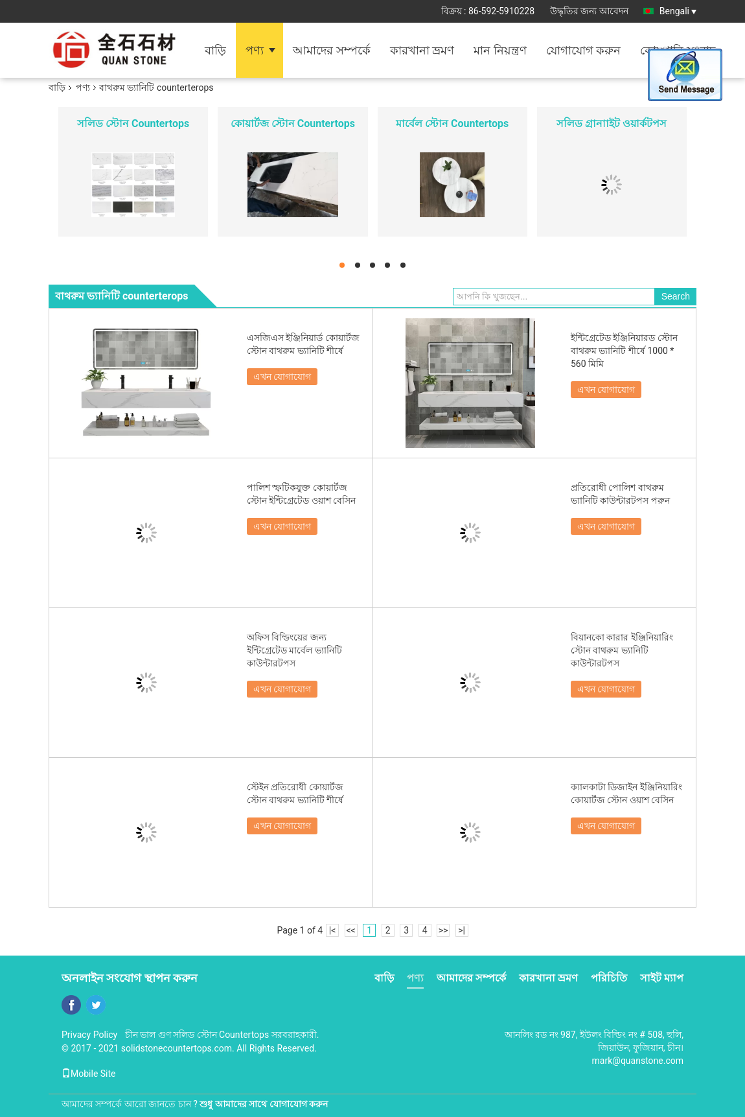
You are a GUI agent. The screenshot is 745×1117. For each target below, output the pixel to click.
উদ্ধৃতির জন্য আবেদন (589, 11)
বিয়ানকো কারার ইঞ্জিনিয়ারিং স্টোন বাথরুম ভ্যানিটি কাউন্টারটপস (622, 650)
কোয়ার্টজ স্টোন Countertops (293, 123)
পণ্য (255, 50)
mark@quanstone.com (637, 1060)
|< (332, 930)
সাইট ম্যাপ (661, 978)
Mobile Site (89, 1073)
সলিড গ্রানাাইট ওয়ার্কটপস (611, 123)
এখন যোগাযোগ (282, 376)
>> (443, 930)
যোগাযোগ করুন (583, 50)
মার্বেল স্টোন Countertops (452, 123)
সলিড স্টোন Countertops (133, 123)
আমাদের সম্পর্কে (331, 50)
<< (351, 930)
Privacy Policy (89, 1034)
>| (461, 930)
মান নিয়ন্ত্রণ (500, 50)
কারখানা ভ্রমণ (422, 50)
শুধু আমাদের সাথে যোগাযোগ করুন (264, 1104)
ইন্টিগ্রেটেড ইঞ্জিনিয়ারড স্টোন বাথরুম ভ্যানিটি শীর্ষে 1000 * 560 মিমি (624, 351)
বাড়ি (215, 50)
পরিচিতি (609, 978)
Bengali (677, 11)
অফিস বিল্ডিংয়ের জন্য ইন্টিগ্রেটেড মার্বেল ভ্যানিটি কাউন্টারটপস (294, 650)
